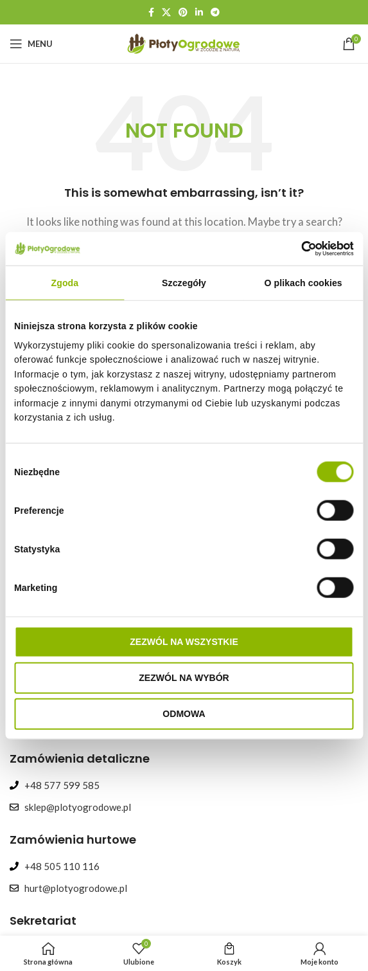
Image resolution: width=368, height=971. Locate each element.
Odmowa (183, 713)
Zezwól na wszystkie (184, 641)
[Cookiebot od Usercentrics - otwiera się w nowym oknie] (297, 249)
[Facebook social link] (151, 12)
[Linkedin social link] (199, 12)
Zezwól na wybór (184, 677)
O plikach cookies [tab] (303, 283)
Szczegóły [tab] (184, 283)
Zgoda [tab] (65, 283)
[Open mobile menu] (31, 44)
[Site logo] (184, 42)
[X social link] (166, 12)
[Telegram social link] (215, 12)
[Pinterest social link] (183, 12)
